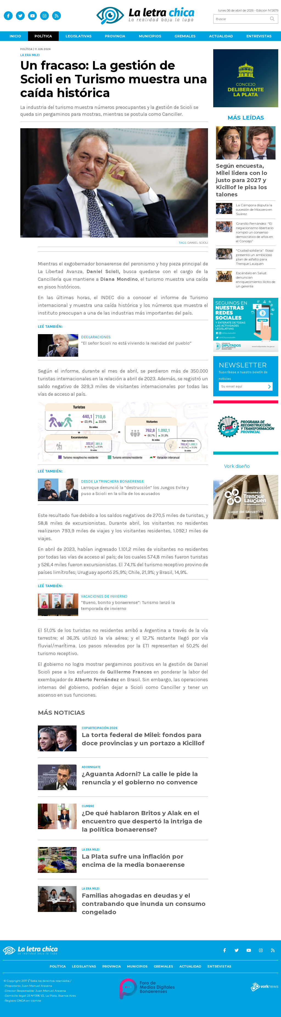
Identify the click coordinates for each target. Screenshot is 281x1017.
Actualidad (221, 36)
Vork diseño (237, 466)
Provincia (115, 36)
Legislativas (78, 36)
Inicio (15, 36)
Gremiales (185, 36)
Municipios (150, 36)
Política (43, 36)
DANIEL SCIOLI (197, 242)
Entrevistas (258, 36)
